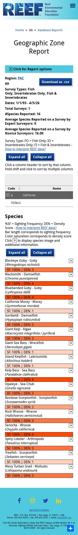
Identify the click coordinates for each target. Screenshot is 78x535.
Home (19, 30)
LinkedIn (58, 503)
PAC (21, 78)
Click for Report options (32, 69)
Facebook (19, 503)
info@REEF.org (64, 517)
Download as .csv (55, 82)
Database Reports (50, 30)
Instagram (32, 503)
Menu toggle (72, 8)
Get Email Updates (39, 510)
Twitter (45, 503)
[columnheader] (13, 188)
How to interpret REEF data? (25, 149)
